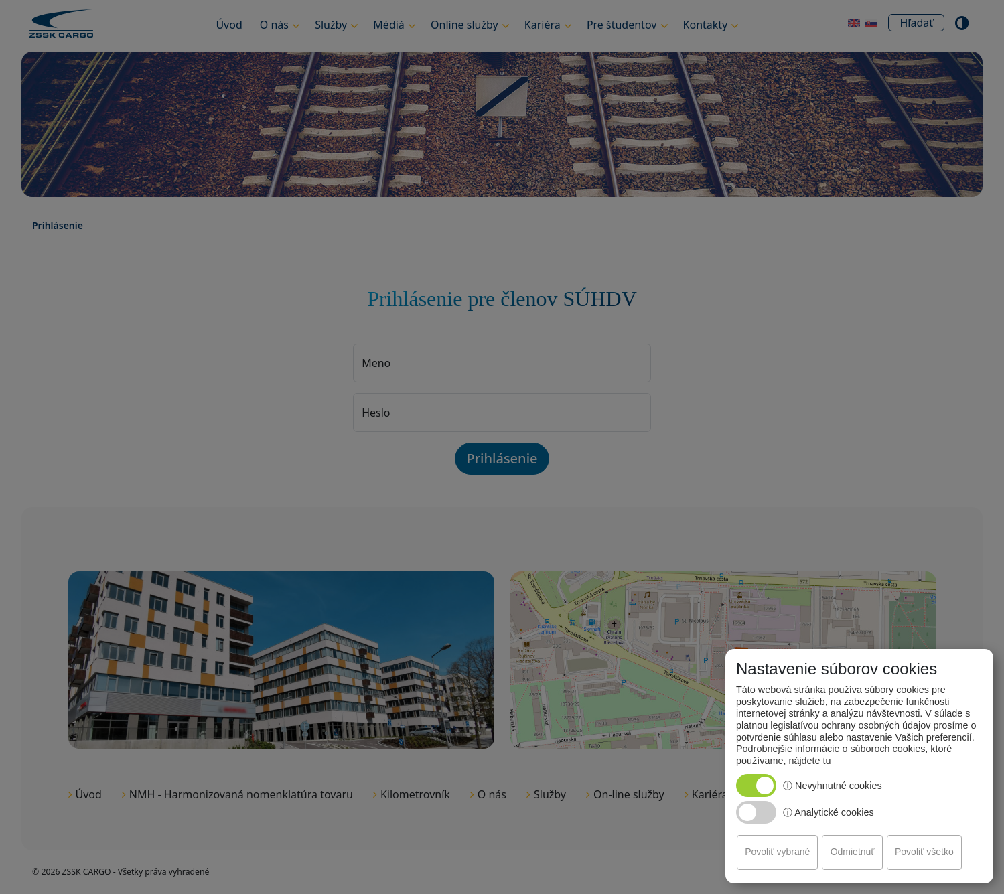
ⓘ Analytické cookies (828, 812)
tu (827, 760)
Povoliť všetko (924, 851)
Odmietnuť (853, 851)
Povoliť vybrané (777, 851)
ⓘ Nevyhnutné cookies (832, 785)
